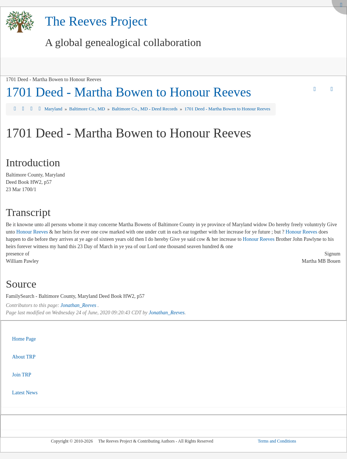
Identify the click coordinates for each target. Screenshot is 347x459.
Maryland (53, 108)
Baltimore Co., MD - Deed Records (145, 108)
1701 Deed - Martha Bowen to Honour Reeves (128, 92)
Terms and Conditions (277, 441)
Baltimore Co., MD (87, 108)
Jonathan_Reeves (78, 305)
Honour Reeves (32, 232)
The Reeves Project (96, 21)
